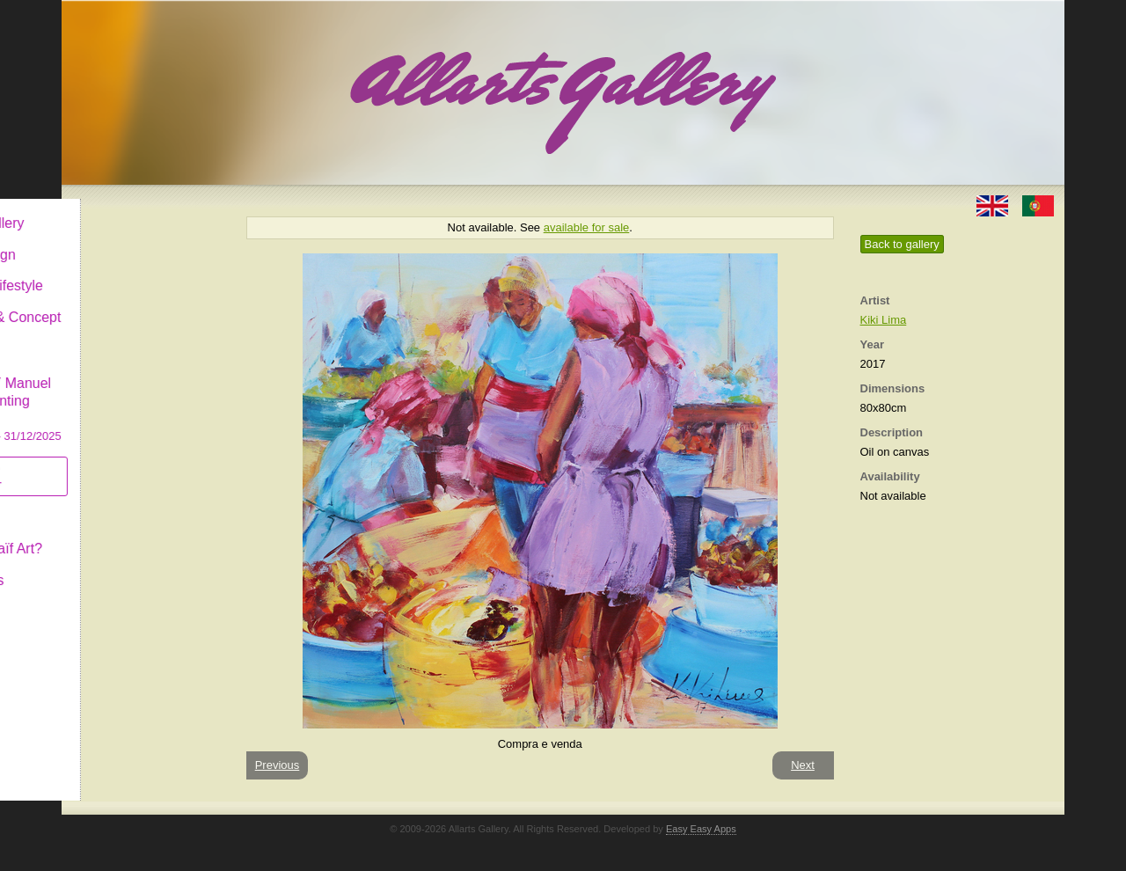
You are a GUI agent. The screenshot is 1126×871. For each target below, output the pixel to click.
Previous (277, 765)
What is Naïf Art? (134, 534)
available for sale (587, 227)
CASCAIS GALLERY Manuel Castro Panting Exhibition (144, 386)
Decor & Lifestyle (135, 271)
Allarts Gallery (126, 208)
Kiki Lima (883, 319)
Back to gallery (902, 244)
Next (803, 765)
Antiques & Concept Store (144, 312)
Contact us (115, 566)
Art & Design (121, 240)
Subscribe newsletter (115, 462)
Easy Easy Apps (701, 828)
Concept (108, 502)
